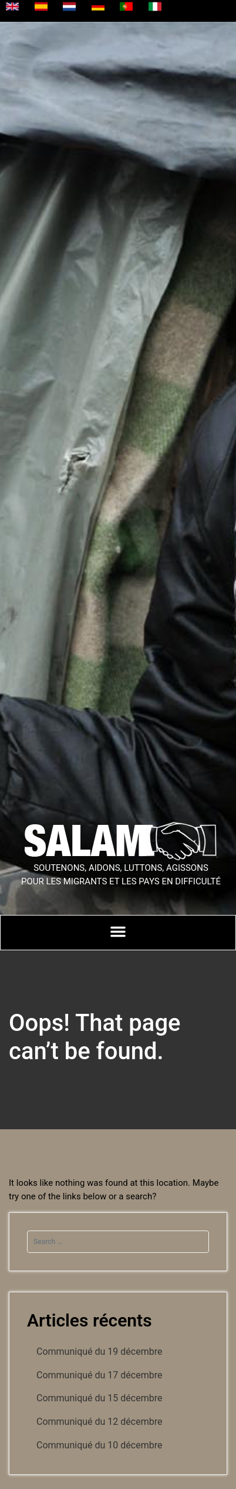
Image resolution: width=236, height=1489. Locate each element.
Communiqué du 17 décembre (99, 1375)
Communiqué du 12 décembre (99, 1421)
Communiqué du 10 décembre (99, 1445)
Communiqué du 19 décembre (99, 1351)
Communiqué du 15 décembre (99, 1398)
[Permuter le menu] (118, 931)
